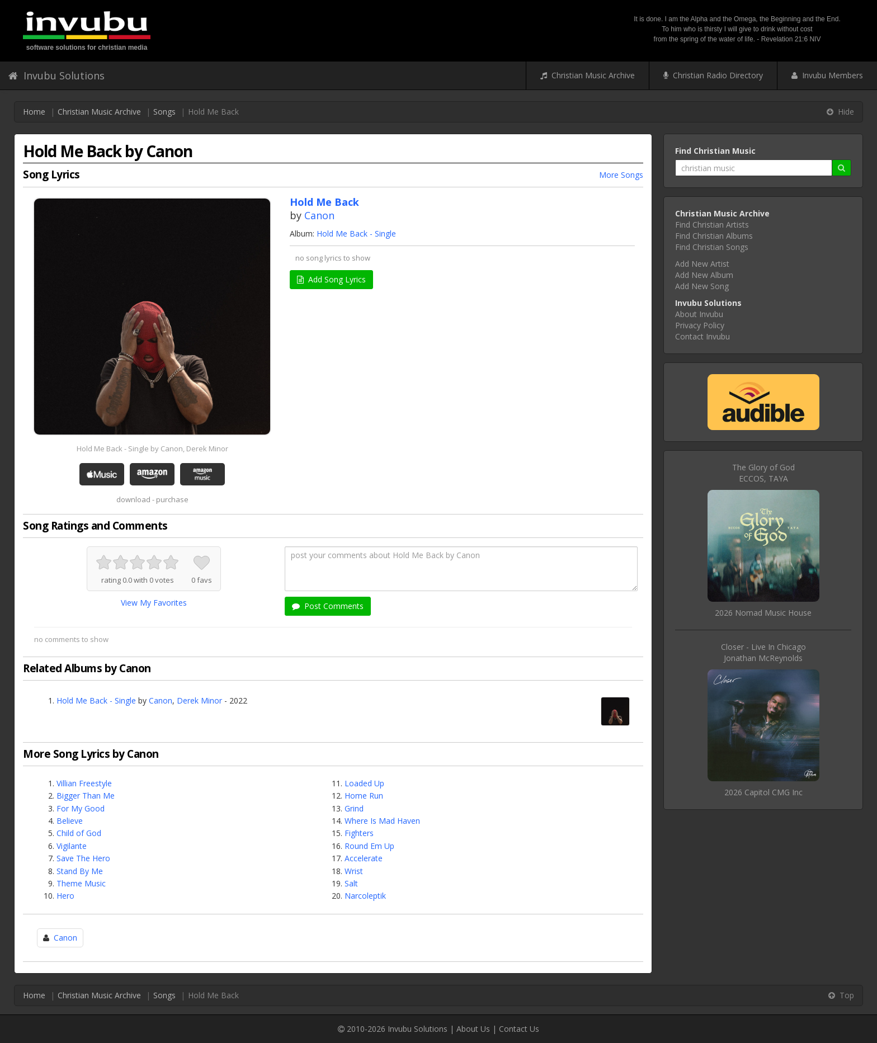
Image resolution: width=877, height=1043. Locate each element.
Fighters (359, 833)
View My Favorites (154, 602)
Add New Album (704, 275)
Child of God (78, 833)
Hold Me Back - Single (356, 233)
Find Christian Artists (712, 224)
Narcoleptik (365, 895)
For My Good (80, 808)
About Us (473, 1028)
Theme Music (81, 883)
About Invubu (699, 314)
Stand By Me (79, 871)
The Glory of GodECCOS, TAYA (763, 473)
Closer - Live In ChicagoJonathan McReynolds (763, 652)
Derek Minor (199, 700)
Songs (164, 111)
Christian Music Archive (587, 75)
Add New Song (702, 286)
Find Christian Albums (714, 235)
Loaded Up (364, 783)
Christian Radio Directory (713, 75)
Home (34, 111)
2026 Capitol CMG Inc (763, 792)
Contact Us (519, 1028)
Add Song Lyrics (331, 279)
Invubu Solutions (56, 75)
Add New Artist (702, 263)
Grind (354, 808)
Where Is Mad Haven (382, 820)
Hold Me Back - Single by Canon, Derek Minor (152, 448)
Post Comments (328, 606)
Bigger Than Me (85, 795)
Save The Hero (83, 858)
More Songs (621, 174)
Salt (351, 883)
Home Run (364, 795)
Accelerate (364, 858)
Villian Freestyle (84, 783)
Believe (69, 820)
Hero (65, 895)
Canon (319, 215)
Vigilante (71, 846)
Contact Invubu (702, 336)
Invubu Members (827, 75)
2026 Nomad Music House (763, 612)
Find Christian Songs (711, 247)
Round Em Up (369, 846)
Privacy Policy (699, 325)
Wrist (354, 871)
